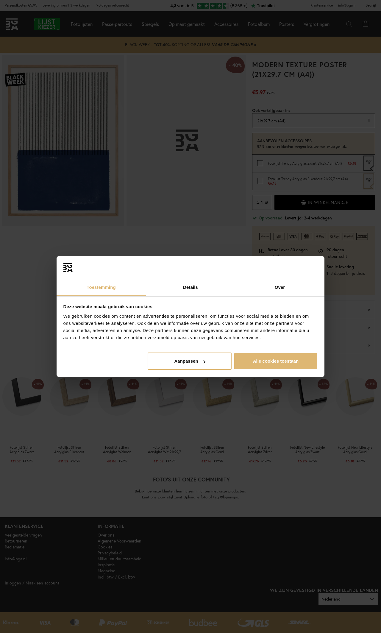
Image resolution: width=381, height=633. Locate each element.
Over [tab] (280, 287)
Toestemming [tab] (101, 287)
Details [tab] (190, 287)
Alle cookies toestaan (276, 361)
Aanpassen (189, 361)
